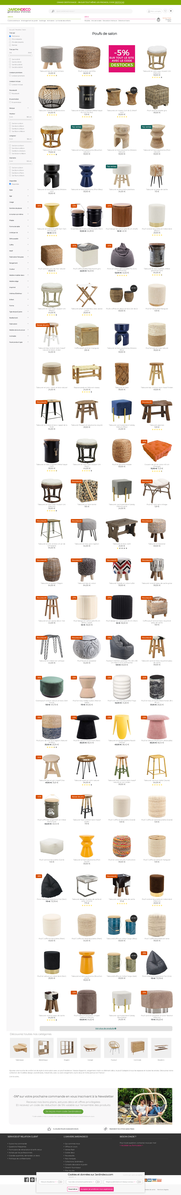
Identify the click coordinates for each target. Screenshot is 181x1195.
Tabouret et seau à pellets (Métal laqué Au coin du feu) (86, 111)
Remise (14, 45)
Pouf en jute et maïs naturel (157, 348)
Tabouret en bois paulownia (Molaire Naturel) (121, 151)
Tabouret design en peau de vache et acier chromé (86, 900)
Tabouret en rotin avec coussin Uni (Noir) (87, 465)
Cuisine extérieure (14, 20)
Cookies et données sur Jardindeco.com (90, 1174)
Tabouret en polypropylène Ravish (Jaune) (121, 741)
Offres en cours (71, 1147)
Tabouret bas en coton (87, 583)
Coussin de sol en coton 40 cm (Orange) (157, 465)
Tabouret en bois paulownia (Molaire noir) (51, 190)
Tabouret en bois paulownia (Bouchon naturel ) (86, 151)
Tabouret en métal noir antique (51, 661)
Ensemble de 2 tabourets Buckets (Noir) (87, 229)
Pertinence (16, 36)
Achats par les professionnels (20, 1153)
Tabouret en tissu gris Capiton (87, 544)
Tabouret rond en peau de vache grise (157, 583)
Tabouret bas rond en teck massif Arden (157, 387)
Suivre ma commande (18, 1144)
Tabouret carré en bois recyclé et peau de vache (157, 662)
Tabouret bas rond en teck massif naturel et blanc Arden (51, 349)
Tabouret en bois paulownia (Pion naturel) (156, 151)
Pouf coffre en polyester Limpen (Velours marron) (87, 1016)
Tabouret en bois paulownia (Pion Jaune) (86, 861)
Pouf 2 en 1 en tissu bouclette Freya (122, 701)
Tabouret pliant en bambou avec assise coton (86, 310)
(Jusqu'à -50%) (166, 19)
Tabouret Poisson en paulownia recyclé (86, 425)
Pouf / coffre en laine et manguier (156, 860)
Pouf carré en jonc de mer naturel (51, 269)
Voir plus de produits (106, 1028)
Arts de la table (96, 20)
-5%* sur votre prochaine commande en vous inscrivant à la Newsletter (63, 1096)
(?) (56, 1182)
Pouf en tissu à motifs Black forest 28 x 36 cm (157, 702)
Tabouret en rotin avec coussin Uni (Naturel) (157, 72)
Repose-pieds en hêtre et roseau (87, 387)
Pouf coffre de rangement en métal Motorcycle (52, 821)
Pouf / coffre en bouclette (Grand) (121, 820)
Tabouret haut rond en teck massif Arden (87, 821)
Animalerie (50, 20)
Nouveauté (14, 93)
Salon (24, 30)
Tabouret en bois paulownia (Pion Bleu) (87, 189)
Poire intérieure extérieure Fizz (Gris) (157, 976)
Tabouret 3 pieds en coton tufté (121, 583)
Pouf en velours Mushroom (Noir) (86, 740)
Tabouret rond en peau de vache (52, 1016)
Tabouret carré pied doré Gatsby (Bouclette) (122, 1016)
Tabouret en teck (122, 387)
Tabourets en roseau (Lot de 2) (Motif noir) (122, 111)
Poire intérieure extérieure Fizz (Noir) (52, 899)
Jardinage (42, 20)
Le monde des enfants (63, 20)
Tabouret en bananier (156, 544)
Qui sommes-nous (72, 1144)
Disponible (14, 184)
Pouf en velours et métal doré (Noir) (51, 976)
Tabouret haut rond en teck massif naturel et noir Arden (122, 781)
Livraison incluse (16, 84)
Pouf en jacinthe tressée (121, 464)
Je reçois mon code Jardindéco (63, 1111)
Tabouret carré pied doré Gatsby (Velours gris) (122, 505)
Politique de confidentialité (20, 1159)
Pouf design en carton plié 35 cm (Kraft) (122, 229)
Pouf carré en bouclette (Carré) (51, 860)
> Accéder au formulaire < (131, 1145)
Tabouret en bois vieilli (122, 544)
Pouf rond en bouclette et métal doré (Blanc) (157, 230)
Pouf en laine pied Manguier (157, 309)
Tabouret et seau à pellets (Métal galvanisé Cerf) (157, 270)
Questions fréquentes (17, 1147)
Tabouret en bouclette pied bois (122, 189)
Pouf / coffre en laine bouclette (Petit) (87, 939)
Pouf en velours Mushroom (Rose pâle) (156, 740)
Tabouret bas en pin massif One (51, 780)
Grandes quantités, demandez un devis (24, 1156)
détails (73, 1177)
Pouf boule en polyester (86, 661)
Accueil (11, 30)
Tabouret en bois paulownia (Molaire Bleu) (121, 349)
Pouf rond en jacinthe (86, 71)
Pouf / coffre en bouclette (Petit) (52, 939)
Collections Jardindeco (74, 1162)
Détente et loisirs (124, 20)
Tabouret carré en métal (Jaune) (157, 780)
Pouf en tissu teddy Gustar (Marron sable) (87, 702)
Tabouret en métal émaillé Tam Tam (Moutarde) (51, 230)
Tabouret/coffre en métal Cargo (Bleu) (122, 939)
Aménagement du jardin (29, 20)
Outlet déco (70, 1153)
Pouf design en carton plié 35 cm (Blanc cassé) (87, 622)
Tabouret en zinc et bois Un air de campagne (51, 545)
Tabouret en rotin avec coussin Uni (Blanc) (52, 310)
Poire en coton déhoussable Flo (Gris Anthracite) (122, 270)
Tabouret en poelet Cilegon (52, 583)
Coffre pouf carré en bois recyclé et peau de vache (157, 622)
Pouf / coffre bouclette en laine (157, 939)
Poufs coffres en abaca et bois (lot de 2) (122, 309)
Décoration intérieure (110, 20)
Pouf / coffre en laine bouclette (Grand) (156, 820)
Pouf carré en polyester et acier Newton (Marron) (157, 1016)
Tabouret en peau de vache (157, 189)
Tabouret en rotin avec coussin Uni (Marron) (52, 505)
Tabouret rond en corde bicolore (52, 110)
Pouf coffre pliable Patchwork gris (87, 269)
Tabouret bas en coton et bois (52, 71)
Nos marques (70, 1159)
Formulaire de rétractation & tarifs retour (25, 1150)
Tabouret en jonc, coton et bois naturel (51, 387)
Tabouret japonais (157, 425)
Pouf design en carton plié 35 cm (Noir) (122, 621)
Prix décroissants (18, 42)
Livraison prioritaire (17, 76)
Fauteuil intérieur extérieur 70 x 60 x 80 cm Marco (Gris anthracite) (122, 662)
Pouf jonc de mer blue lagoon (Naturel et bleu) (51, 741)
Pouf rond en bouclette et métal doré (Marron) (157, 900)
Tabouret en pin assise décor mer (51, 621)
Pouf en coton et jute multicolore (121, 860)
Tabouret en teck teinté (86, 504)
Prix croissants (17, 39)
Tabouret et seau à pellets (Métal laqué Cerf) (51, 465)
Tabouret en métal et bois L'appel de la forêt (51, 426)
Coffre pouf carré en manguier (87, 348)
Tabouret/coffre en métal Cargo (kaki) (122, 976)
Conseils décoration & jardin (76, 1165)
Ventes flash (70, 1150)
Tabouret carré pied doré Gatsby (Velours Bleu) (122, 426)
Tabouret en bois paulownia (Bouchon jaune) (86, 977)
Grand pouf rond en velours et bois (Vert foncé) (52, 702)
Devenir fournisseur (73, 1168)
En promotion (15, 102)
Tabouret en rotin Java (52, 150)
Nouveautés (69, 1156)
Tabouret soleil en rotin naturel (86, 780)
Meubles (87, 20)
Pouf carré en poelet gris (157, 110)
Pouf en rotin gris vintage (157, 504)
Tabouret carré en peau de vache (122, 899)
